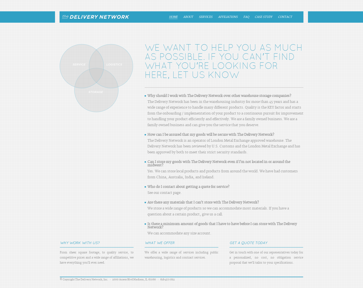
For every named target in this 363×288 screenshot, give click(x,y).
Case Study (263, 17)
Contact (285, 17)
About (188, 17)
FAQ (246, 17)
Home (173, 17)
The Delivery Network (93, 17)
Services (205, 17)
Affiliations (228, 17)
